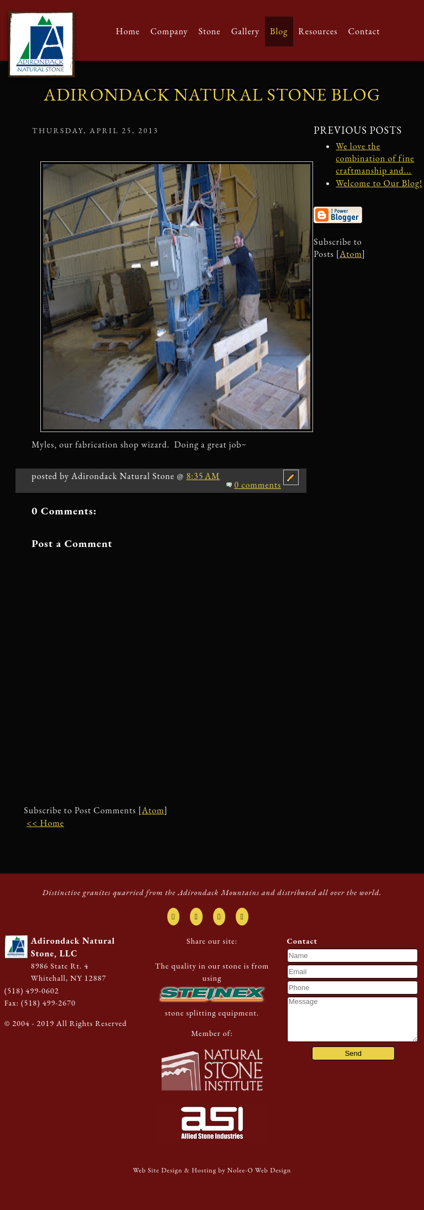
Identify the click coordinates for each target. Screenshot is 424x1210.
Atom (153, 810)
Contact (364, 31)
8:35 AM (203, 476)
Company (169, 31)
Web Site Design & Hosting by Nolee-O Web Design (212, 1170)
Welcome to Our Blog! (379, 183)
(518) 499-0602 (31, 990)
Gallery (245, 31)
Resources (317, 31)
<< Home (45, 823)
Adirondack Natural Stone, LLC (73, 947)
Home (128, 31)
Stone (209, 31)
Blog (279, 31)
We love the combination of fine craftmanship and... (375, 158)
